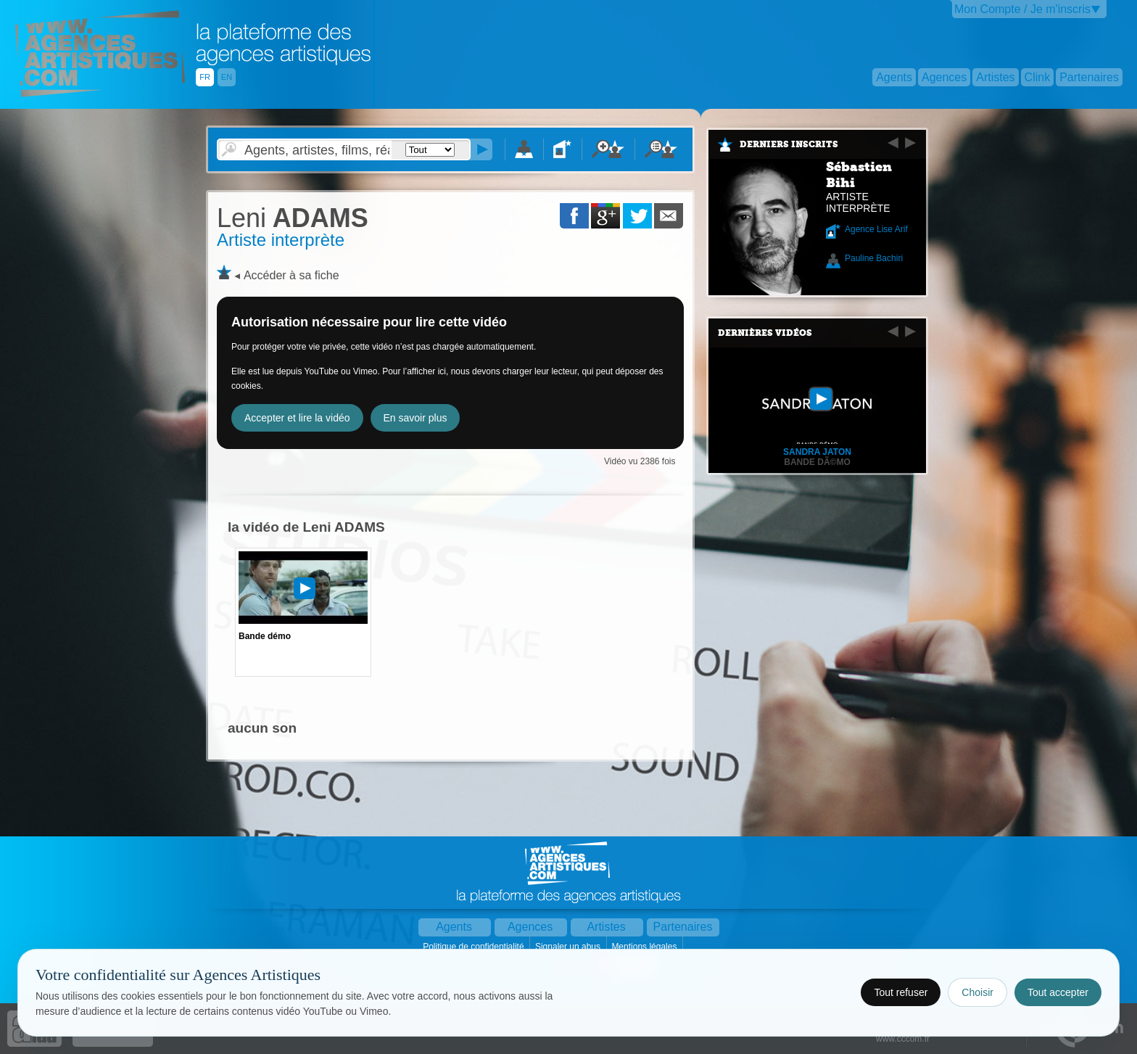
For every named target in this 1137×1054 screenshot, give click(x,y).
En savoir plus (415, 418)
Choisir (977, 992)
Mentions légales (645, 947)
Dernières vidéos (765, 333)
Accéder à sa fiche (291, 275)
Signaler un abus (569, 947)
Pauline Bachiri (874, 258)
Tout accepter (1058, 992)
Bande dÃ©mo (817, 462)
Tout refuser (900, 992)
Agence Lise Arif (876, 229)
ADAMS (292, 218)
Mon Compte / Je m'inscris (1022, 9)
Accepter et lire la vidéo (297, 418)
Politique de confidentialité (474, 947)
